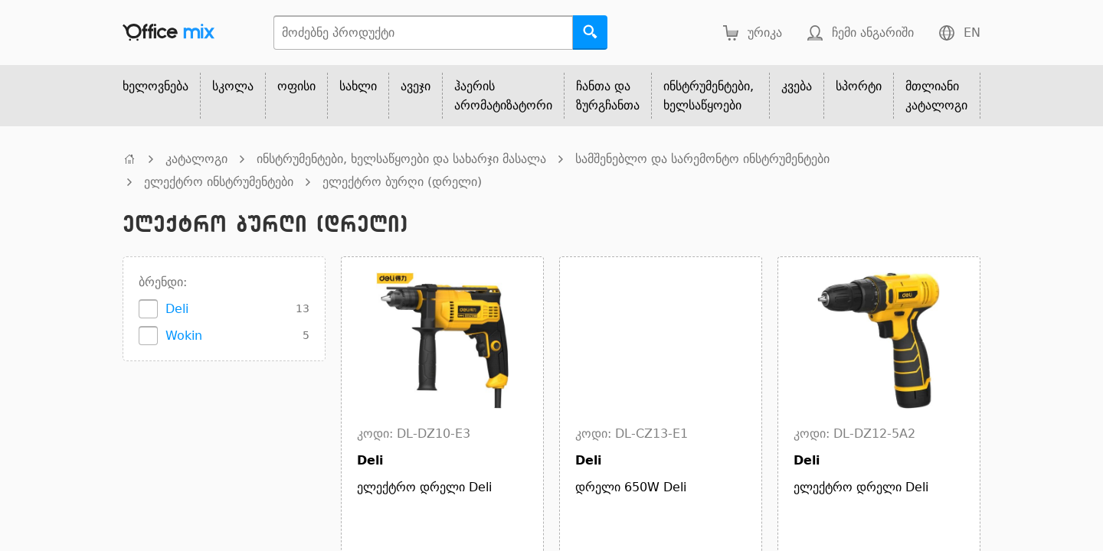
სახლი (358, 86)
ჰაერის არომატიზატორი (503, 95)
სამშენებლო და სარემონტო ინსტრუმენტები (702, 159)
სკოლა (233, 86)
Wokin (183, 335)
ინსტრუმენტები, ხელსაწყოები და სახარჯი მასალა (401, 159)
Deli (176, 309)
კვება (796, 86)
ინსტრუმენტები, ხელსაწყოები (708, 95)
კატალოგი (196, 159)
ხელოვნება (155, 86)
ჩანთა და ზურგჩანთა (608, 95)
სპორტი (859, 86)
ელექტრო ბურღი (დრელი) (402, 181)
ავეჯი (415, 86)
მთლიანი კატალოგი (936, 95)
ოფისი (296, 86)
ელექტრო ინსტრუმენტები (218, 181)
